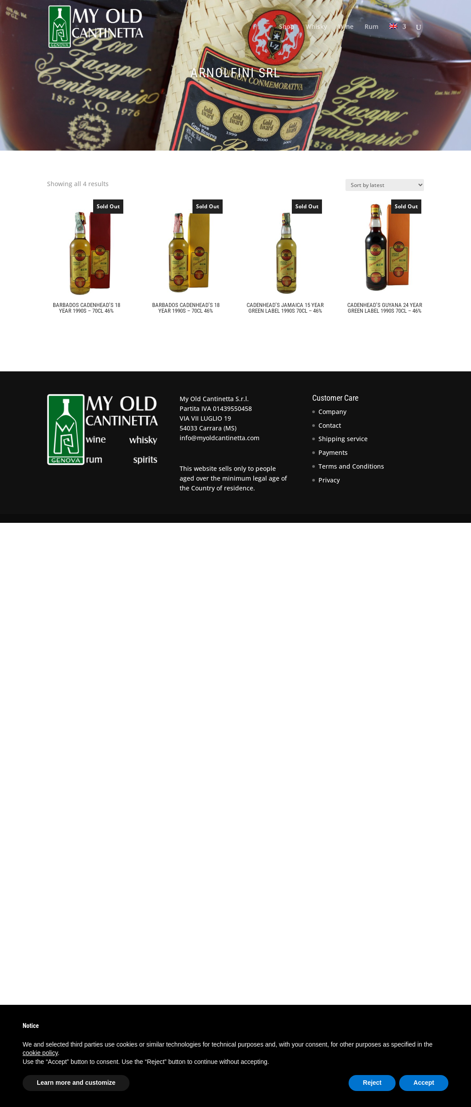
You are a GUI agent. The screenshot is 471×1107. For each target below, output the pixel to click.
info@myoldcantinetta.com (219, 438)
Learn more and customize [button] (76, 1082)
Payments (333, 452)
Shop (286, 27)
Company (332, 411)
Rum (371, 27)
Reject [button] (372, 1082)
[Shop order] (384, 185)
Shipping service (343, 438)
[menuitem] (397, 38)
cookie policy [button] (40, 1052)
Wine (345, 27)
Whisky (316, 27)
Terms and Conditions (351, 466)
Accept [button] (423, 1082)
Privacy (329, 480)
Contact (329, 425)
